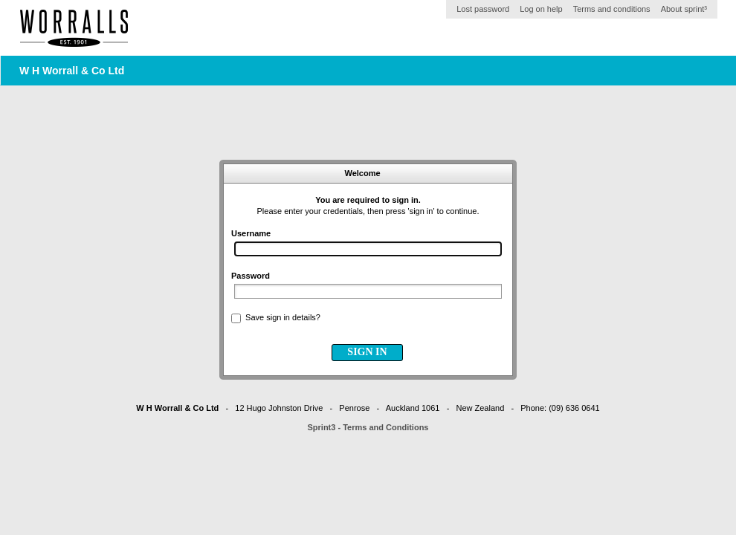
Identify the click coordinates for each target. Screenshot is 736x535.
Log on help (541, 8)
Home (74, 28)
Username (251, 233)
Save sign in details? (282, 317)
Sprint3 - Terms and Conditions (368, 427)
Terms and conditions (612, 8)
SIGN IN (367, 351)
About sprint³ (684, 8)
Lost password (482, 8)
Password (250, 275)
